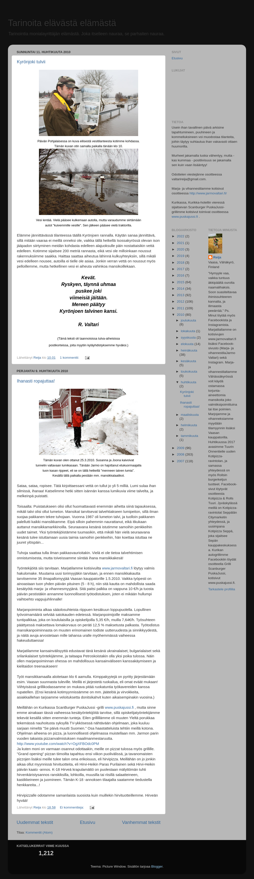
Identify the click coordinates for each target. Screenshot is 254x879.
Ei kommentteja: (72, 807)
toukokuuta (189, 371)
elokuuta (187, 344)
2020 (181, 249)
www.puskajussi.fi (119, 707)
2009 (181, 448)
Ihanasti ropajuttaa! (36, 381)
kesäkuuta (188, 361)
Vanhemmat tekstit (141, 822)
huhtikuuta (188, 382)
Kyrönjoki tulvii (31, 61)
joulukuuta (188, 320)
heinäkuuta (189, 350)
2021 (181, 243)
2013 (181, 295)
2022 (181, 236)
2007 (181, 461)
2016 (181, 275)
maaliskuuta (190, 415)
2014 (181, 288)
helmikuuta (189, 425)
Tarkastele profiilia (221, 589)
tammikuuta (189, 436)
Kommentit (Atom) (39, 832)
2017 (181, 269)
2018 (181, 262)
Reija (217, 257)
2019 (181, 256)
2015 (181, 282)
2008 (181, 454)
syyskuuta (189, 337)
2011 (181, 308)
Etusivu (87, 822)
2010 (181, 314)
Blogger (157, 866)
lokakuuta (188, 331)
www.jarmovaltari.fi (117, 568)
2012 (181, 301)
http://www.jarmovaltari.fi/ (208, 193)
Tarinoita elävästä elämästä (62, 23)
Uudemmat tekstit (35, 822)
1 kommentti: (70, 357)
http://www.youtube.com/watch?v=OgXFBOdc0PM (58, 744)
